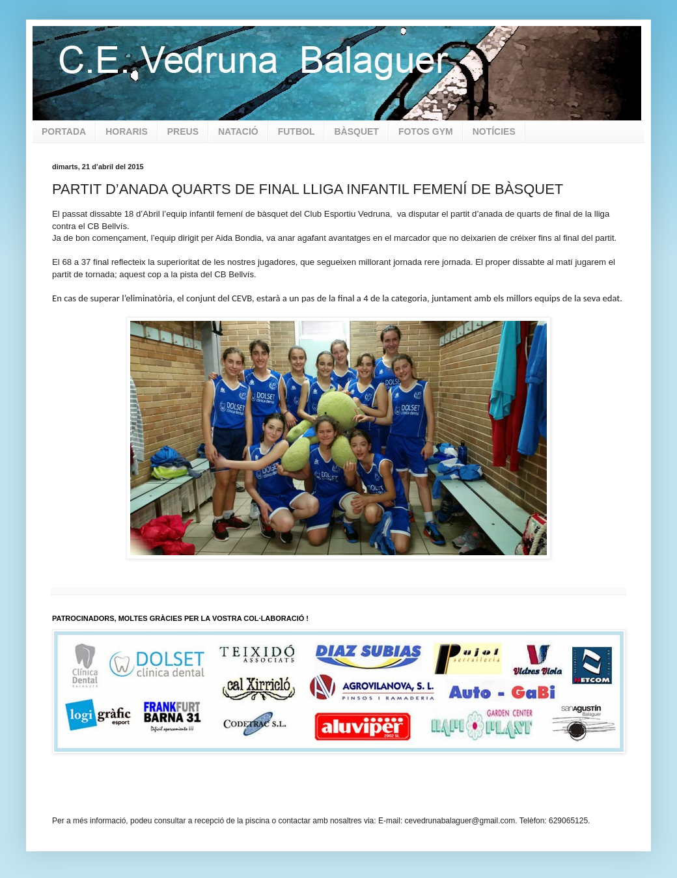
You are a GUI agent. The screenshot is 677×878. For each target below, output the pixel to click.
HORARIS (126, 131)
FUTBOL (296, 131)
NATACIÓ (238, 131)
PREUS (183, 131)
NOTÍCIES (494, 131)
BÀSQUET (356, 131)
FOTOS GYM (425, 131)
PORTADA (64, 131)
